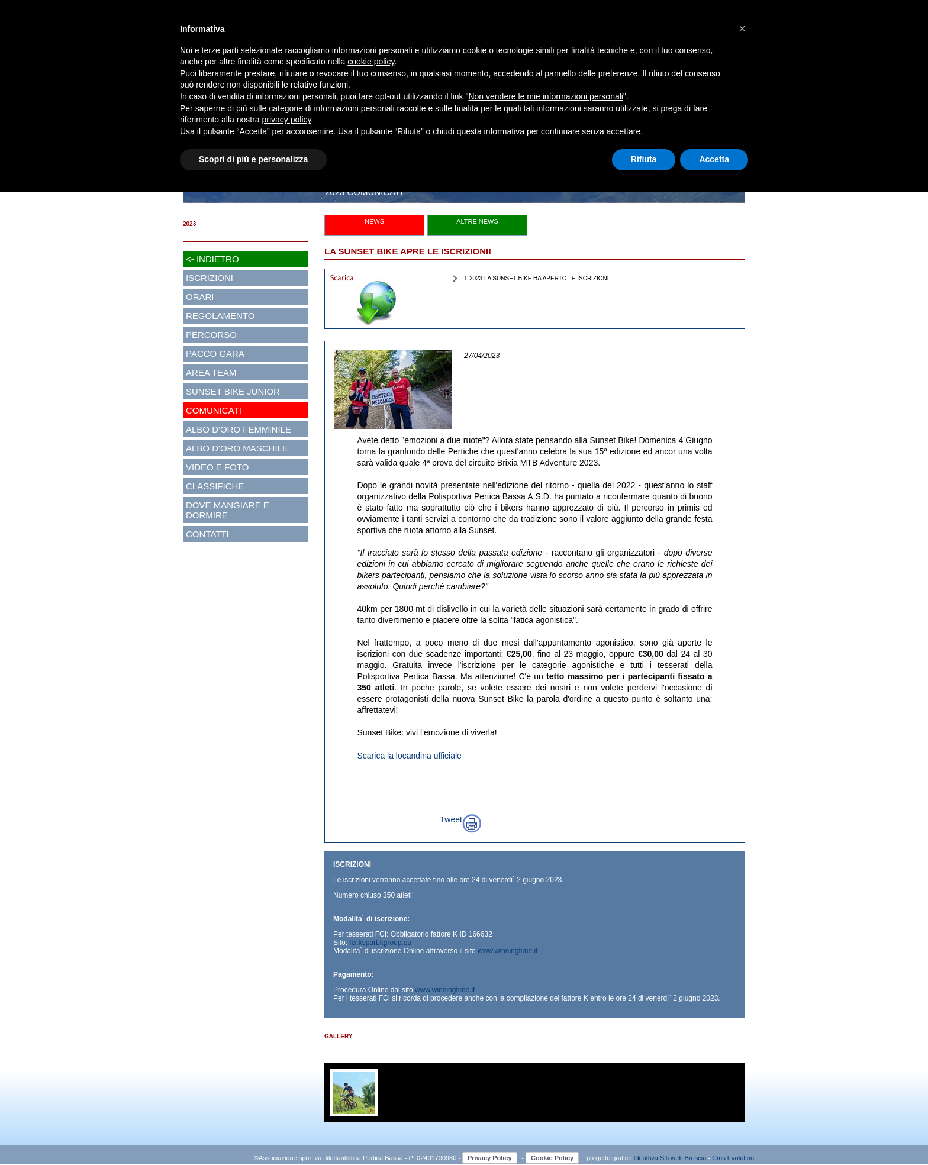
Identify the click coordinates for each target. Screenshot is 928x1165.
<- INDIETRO (212, 259)
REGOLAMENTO (220, 316)
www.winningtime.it (507, 951)
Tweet (451, 819)
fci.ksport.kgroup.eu (380, 942)
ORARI (200, 297)
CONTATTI (207, 534)
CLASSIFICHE (215, 486)
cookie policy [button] (370, 61)
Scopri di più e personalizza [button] (253, 159)
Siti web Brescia (683, 1157)
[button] (742, 28)
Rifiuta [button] (644, 159)
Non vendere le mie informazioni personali (545, 96)
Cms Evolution (733, 1157)
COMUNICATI (213, 410)
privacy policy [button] (286, 119)
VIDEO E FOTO (217, 467)
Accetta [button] (714, 159)
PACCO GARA (215, 353)
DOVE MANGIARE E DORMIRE (227, 510)
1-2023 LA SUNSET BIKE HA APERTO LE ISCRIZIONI (536, 278)
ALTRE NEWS (477, 221)
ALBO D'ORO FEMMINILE (238, 429)
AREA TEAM (211, 372)
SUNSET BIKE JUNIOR (233, 391)
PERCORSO (211, 335)
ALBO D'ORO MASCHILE (237, 448)
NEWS (374, 221)
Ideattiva (646, 1157)
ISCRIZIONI (209, 278)
